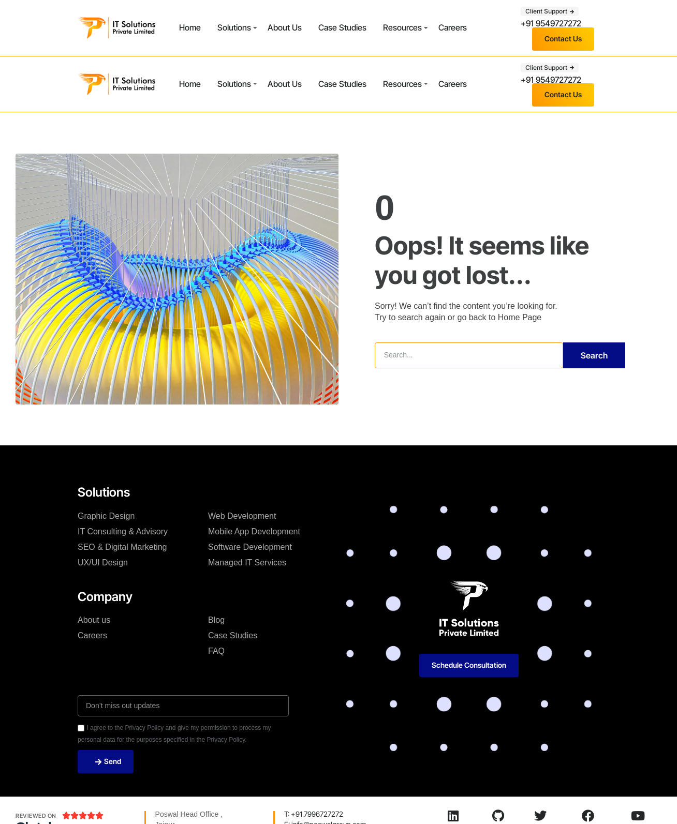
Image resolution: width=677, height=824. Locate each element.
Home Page (520, 317)
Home (190, 27)
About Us (285, 27)
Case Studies (342, 27)
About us (94, 620)
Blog (216, 620)
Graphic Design (106, 516)
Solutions (234, 27)
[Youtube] (638, 816)
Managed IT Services (247, 562)
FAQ (216, 651)
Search (594, 355)
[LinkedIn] (453, 816)
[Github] (498, 816)
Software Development (250, 547)
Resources (402, 27)
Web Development (242, 516)
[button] (550, 11)
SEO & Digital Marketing (122, 547)
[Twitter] (540, 816)
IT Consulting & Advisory (123, 531)
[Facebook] (588, 816)
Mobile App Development (254, 531)
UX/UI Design (103, 562)
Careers (452, 27)
